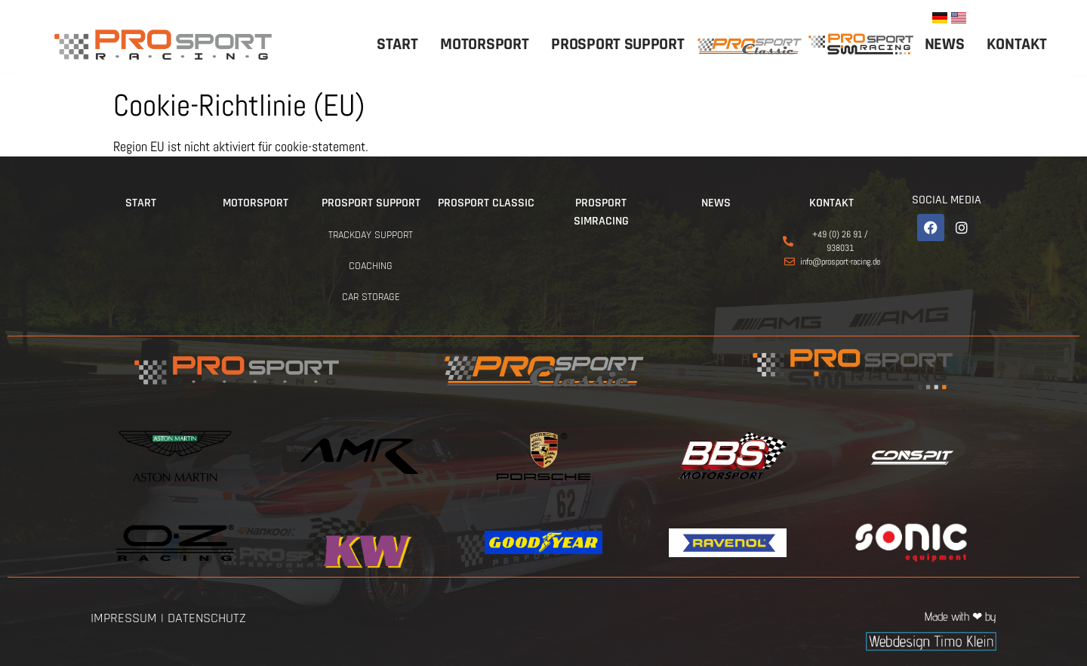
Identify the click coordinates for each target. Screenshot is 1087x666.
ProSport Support (617, 44)
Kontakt (1016, 44)
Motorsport (484, 44)
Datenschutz (207, 618)
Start (397, 44)
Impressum (124, 618)
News (945, 44)
